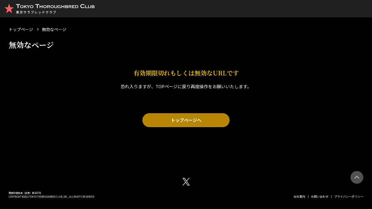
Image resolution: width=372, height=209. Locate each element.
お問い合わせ (319, 196)
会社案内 (299, 196)
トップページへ (186, 120)
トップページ (21, 29)
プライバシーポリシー (348, 196)
